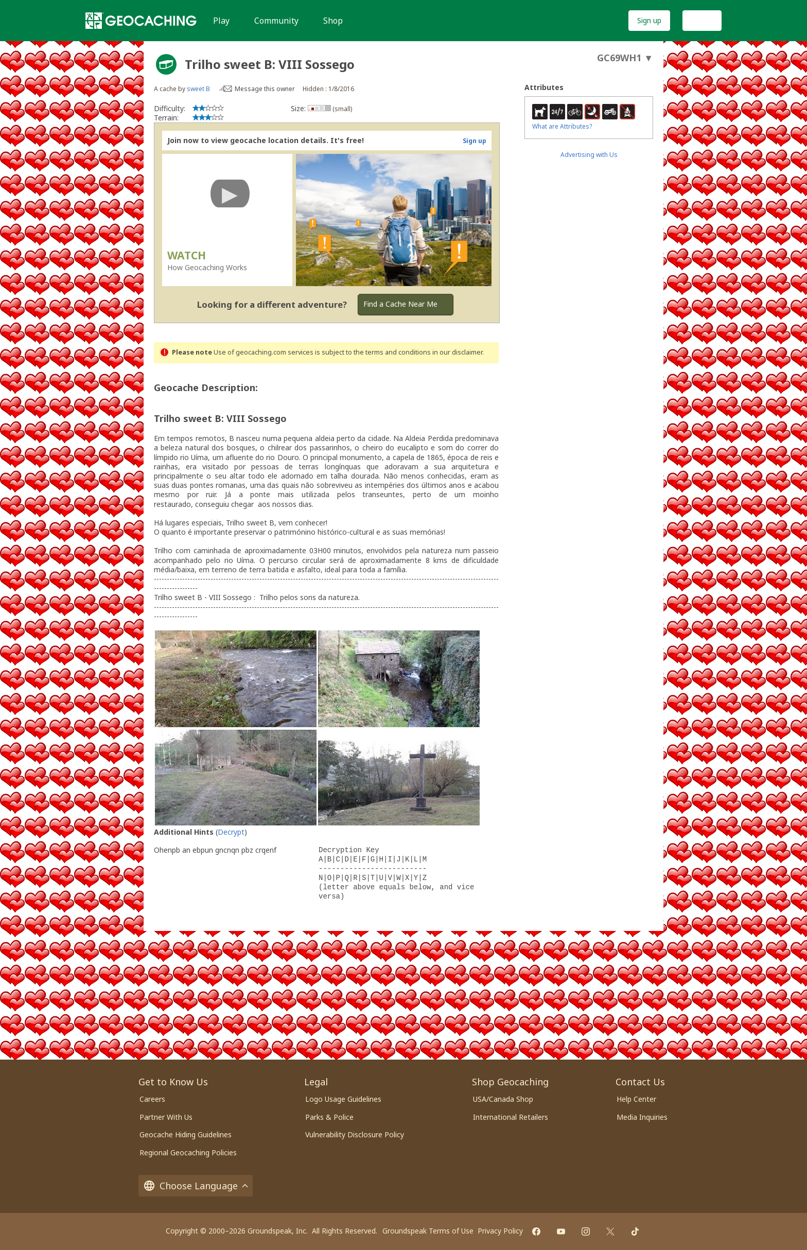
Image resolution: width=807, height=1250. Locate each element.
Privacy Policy (500, 1231)
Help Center (636, 1099)
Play (221, 20)
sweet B (198, 88)
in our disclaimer (457, 352)
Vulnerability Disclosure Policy (354, 1134)
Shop (333, 20)
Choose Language (195, 1185)
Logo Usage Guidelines (343, 1099)
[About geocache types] (166, 64)
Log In (702, 20)
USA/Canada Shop (503, 1099)
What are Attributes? (562, 126)
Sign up (649, 20)
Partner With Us (165, 1117)
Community (276, 20)
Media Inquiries (642, 1117)
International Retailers (510, 1117)
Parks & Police (329, 1117)
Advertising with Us (589, 154)
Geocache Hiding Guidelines (185, 1134)
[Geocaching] (141, 20)
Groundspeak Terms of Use (427, 1231)
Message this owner (265, 88)
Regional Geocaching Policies (188, 1152)
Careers (152, 1099)
